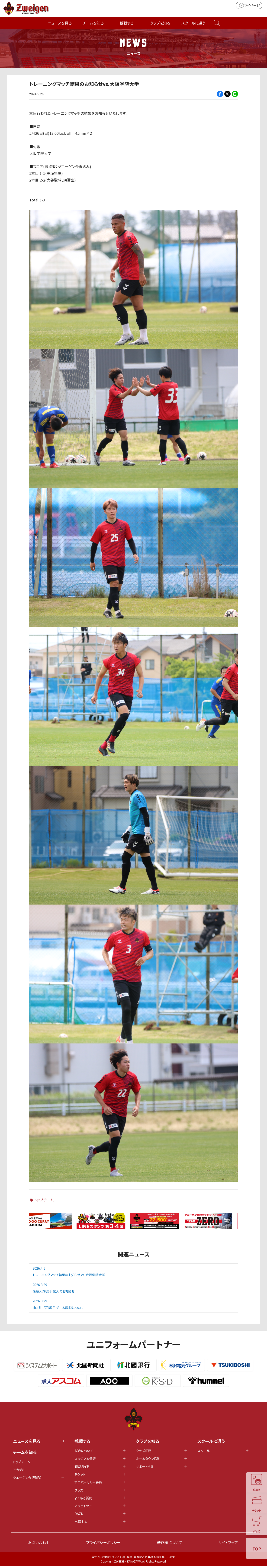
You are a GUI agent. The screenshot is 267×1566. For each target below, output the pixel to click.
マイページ (249, 5)
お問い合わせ (39, 1542)
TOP (256, 1549)
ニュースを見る (60, 23)
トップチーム (44, 1200)
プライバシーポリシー (103, 1542)
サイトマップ (228, 1542)
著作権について (169, 1542)
